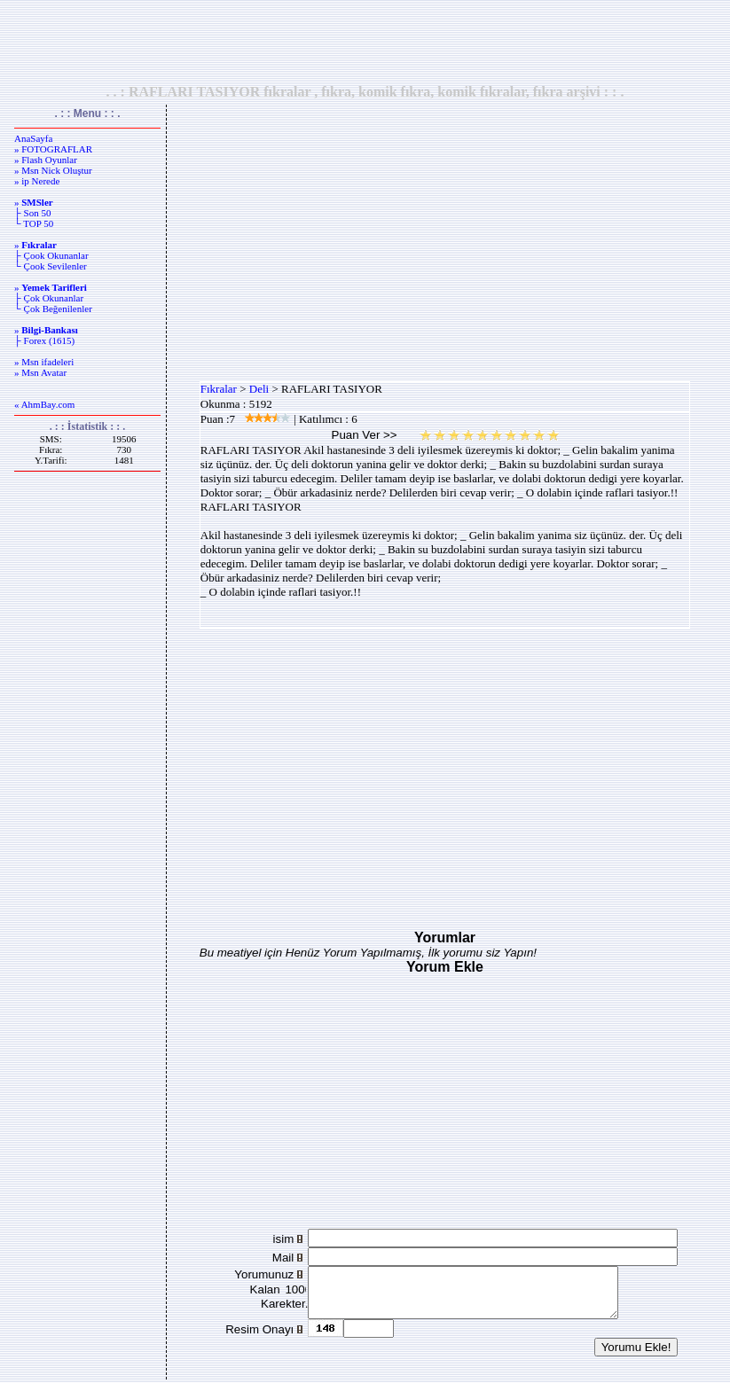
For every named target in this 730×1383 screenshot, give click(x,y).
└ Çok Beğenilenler (53, 308)
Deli (259, 388)
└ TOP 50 (33, 223)
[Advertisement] (365, 42)
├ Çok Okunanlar (48, 298)
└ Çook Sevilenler (50, 266)
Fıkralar (218, 388)
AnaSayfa (33, 138)
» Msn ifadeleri (44, 361)
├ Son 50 (32, 212)
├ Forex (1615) (44, 340)
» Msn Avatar (40, 372)
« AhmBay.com (44, 404)
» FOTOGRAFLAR (53, 149)
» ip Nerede (36, 181)
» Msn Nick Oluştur (53, 170)
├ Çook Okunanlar (51, 255)
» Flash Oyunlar (45, 159)
